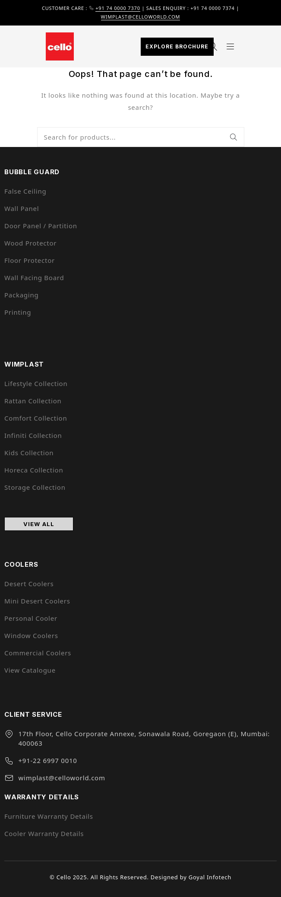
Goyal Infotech (210, 877)
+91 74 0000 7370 (117, 8)
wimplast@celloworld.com (140, 16)
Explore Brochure (177, 46)
